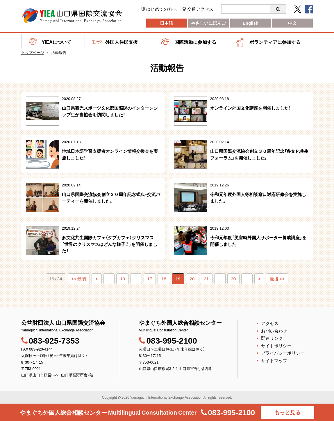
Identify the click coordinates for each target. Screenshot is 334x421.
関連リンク (272, 338)
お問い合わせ (274, 331)
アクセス (269, 323)
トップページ (32, 52)
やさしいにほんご (208, 23)
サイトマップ (274, 360)
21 (206, 278)
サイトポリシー (276, 345)
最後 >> (277, 278)
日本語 (166, 23)
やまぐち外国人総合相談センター (108, 412)
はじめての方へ (161, 9)
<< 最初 (79, 278)
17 (149, 278)
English (250, 23)
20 (192, 278)
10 (122, 278)
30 (233, 278)
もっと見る (287, 412)
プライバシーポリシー (283, 353)
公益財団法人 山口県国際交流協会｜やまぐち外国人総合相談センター (72, 15)
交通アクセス (200, 9)
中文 (292, 23)
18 (163, 278)
